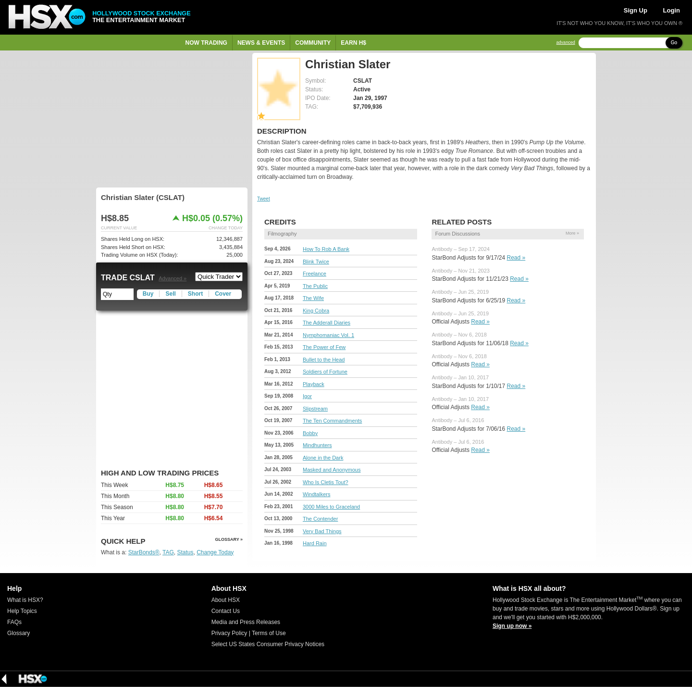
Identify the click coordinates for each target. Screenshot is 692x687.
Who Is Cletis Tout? (325, 482)
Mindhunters (317, 445)
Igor (307, 396)
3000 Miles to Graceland (331, 507)
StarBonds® (144, 552)
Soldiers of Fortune (325, 372)
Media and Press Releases (245, 622)
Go (674, 42)
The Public (315, 286)
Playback (313, 384)
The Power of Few (324, 347)
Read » (516, 257)
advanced (565, 42)
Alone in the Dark (323, 458)
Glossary (18, 633)
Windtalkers (316, 494)
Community (313, 42)
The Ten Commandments (332, 421)
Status (185, 552)
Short (195, 293)
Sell (170, 293)
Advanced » (172, 278)
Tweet (263, 198)
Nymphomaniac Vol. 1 (328, 335)
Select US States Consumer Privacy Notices (267, 644)
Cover (223, 293)
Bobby (310, 433)
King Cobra (316, 310)
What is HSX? (25, 600)
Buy (148, 293)
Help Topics (22, 611)
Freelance (314, 273)
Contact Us (225, 611)
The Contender (320, 519)
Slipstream (315, 409)
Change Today (215, 552)
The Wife (313, 298)
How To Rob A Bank (326, 249)
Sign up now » (512, 626)
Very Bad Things (322, 531)
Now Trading (206, 42)
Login (671, 10)
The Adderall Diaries (326, 322)
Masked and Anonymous (331, 470)
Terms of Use (269, 633)
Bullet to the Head (324, 359)
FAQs (14, 622)
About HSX (225, 600)
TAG (168, 552)
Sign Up (635, 10)
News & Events (261, 42)
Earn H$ (353, 42)
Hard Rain (315, 543)
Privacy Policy (229, 633)
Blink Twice (316, 261)
